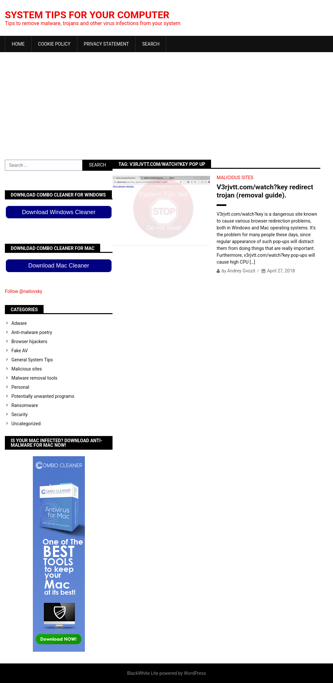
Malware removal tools (34, 378)
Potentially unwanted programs (42, 396)
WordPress (195, 673)
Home (18, 44)
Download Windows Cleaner (59, 212)
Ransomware (24, 405)
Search (150, 44)
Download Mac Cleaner (58, 265)
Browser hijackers (29, 341)
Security (19, 414)
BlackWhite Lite (142, 673)
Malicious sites (235, 177)
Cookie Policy (54, 44)
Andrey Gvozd (241, 270)
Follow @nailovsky (23, 291)
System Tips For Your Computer (87, 15)
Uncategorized (26, 423)
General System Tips (32, 359)
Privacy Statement (106, 44)
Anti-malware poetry (31, 332)
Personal (20, 387)
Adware (19, 323)
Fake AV (19, 350)
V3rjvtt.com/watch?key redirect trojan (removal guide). (265, 191)
